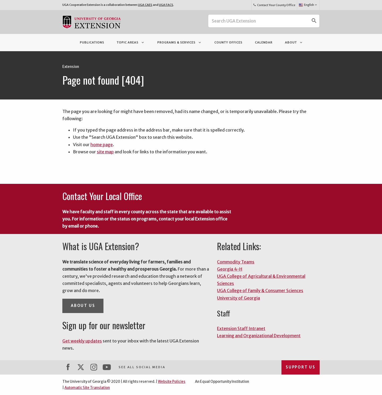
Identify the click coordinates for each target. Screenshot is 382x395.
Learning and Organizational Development (259, 335)
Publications (92, 42)
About (294, 42)
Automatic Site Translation (87, 387)
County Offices (228, 42)
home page (101, 144)
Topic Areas (131, 42)
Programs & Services (179, 42)
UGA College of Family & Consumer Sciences (260, 290)
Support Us (300, 367)
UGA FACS (166, 5)
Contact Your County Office (274, 5)
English (308, 5)
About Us (83, 305)
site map (105, 151)
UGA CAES (145, 5)
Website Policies (171, 381)
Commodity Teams (235, 261)
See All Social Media (142, 367)
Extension (70, 66)
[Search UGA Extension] (258, 21)
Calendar (263, 42)
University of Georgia (238, 298)
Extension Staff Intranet (241, 328)
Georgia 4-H (229, 269)
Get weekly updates (82, 341)
